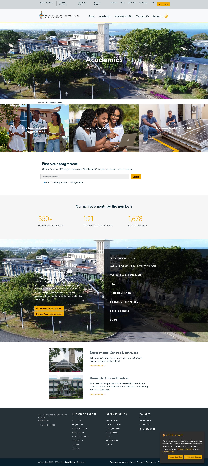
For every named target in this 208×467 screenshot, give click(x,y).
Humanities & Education (125, 274)
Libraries (114, 3)
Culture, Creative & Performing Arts (133, 265)
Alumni (109, 436)
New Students (112, 420)
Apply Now (163, 4)
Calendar (143, 3)
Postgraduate (77, 182)
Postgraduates (112, 432)
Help (152, 3)
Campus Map (151, 462)
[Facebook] (141, 429)
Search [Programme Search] (136, 177)
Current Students (63, 3)
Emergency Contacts (119, 462)
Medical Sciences (121, 292)
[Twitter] (144, 429)
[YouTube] (148, 429)
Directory (132, 3)
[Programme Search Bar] (84, 176)
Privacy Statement (78, 462)
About (92, 16)
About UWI (77, 420)
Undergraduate (60, 182)
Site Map (75, 448)
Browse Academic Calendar (49, 314)
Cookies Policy (168, 451)
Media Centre (145, 420)
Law (112, 283)
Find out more (96, 366)
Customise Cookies (193, 457)
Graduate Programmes (104, 128)
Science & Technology (124, 301)
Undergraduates (113, 428)
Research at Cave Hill (173, 128)
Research (157, 16)
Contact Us (144, 424)
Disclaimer (65, 462)
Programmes (77, 424)
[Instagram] (151, 429)
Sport (113, 319)
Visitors (109, 444)
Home (41, 102)
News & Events (97, 3)
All (47, 182)
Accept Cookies (175, 457)
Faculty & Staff (82, 3)
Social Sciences (119, 310)
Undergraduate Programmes (34, 130)
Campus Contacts (136, 462)
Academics (105, 16)
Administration (78, 432)
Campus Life (142, 16)
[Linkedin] (154, 429)
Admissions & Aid (123, 16)
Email (122, 3)
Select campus (46, 3)
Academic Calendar (80, 436)
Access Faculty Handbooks (49, 308)
